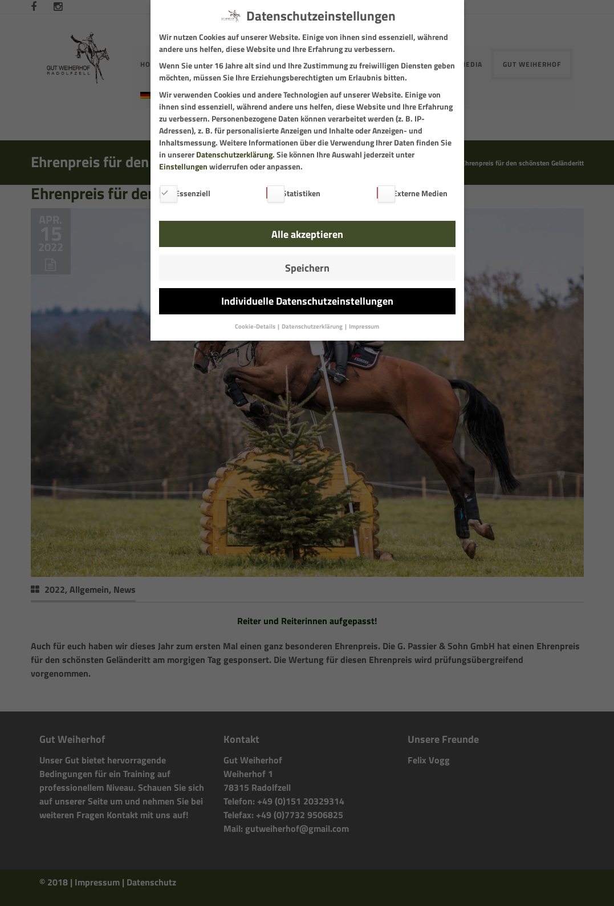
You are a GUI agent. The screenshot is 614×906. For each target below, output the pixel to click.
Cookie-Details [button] (255, 326)
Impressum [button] (364, 326)
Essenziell (184, 193)
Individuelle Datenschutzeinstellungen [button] (307, 301)
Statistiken (293, 193)
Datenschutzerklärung (234, 154)
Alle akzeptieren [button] (307, 234)
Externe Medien (412, 193)
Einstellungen (183, 166)
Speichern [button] (307, 268)
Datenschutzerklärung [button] (313, 326)
